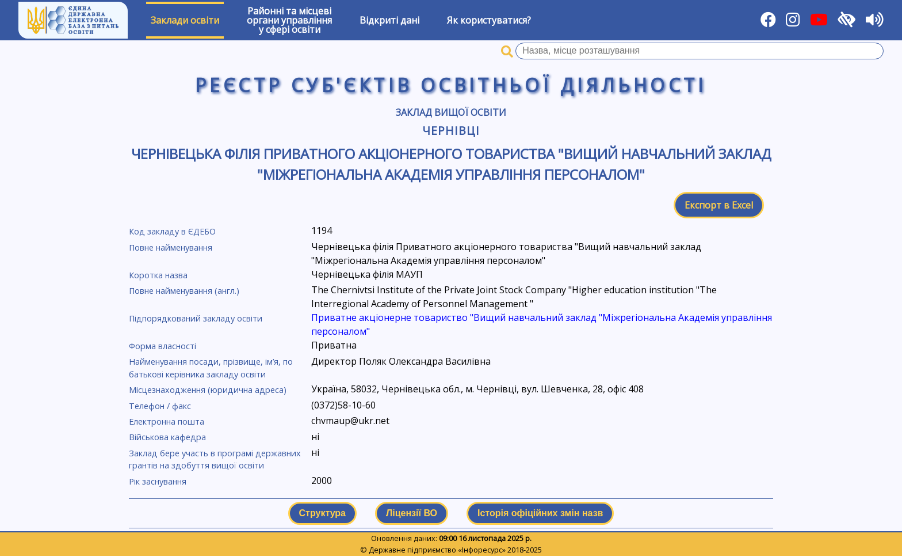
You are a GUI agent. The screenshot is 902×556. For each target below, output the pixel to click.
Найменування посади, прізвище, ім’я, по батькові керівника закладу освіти (211, 368)
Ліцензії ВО (411, 513)
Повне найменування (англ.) (184, 290)
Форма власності (162, 346)
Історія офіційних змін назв (540, 513)
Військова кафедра (167, 437)
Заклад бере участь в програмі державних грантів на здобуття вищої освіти (215, 459)
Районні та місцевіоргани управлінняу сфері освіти (289, 20)
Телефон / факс (160, 405)
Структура (322, 513)
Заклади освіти (185, 20)
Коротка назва (158, 275)
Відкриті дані (389, 20)
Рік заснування (157, 481)
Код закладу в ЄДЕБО (172, 231)
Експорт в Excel (719, 205)
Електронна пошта (166, 421)
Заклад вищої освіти (451, 112)
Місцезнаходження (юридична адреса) (207, 389)
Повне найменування (170, 247)
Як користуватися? (489, 20)
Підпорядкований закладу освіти (195, 318)
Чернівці (451, 130)
